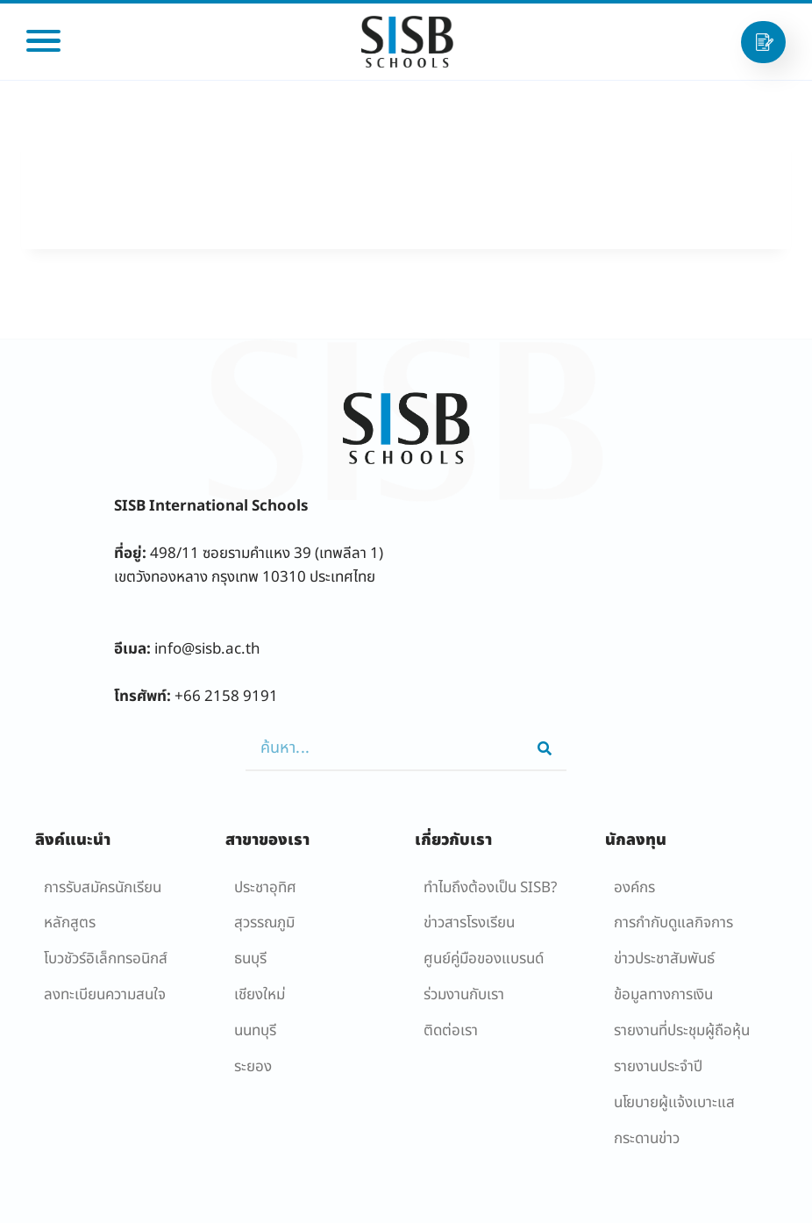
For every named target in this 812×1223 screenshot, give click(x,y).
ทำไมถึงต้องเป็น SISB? (490, 887)
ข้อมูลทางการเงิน (663, 994)
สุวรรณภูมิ (264, 923)
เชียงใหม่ (259, 994)
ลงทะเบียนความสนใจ (105, 994)
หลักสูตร (70, 923)
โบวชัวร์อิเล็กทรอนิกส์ (105, 959)
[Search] (544, 748)
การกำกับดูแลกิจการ (673, 923)
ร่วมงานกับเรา (464, 994)
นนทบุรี (255, 1030)
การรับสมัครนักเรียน (102, 887)
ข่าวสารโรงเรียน (469, 923)
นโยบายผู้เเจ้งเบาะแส (674, 1102)
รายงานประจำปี (658, 1066)
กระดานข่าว (647, 1138)
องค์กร (634, 887)
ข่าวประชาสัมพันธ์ (664, 959)
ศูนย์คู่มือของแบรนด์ (484, 959)
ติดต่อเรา (451, 1030)
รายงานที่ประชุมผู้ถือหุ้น (682, 1030)
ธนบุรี (250, 959)
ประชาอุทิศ (265, 887)
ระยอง (253, 1066)
